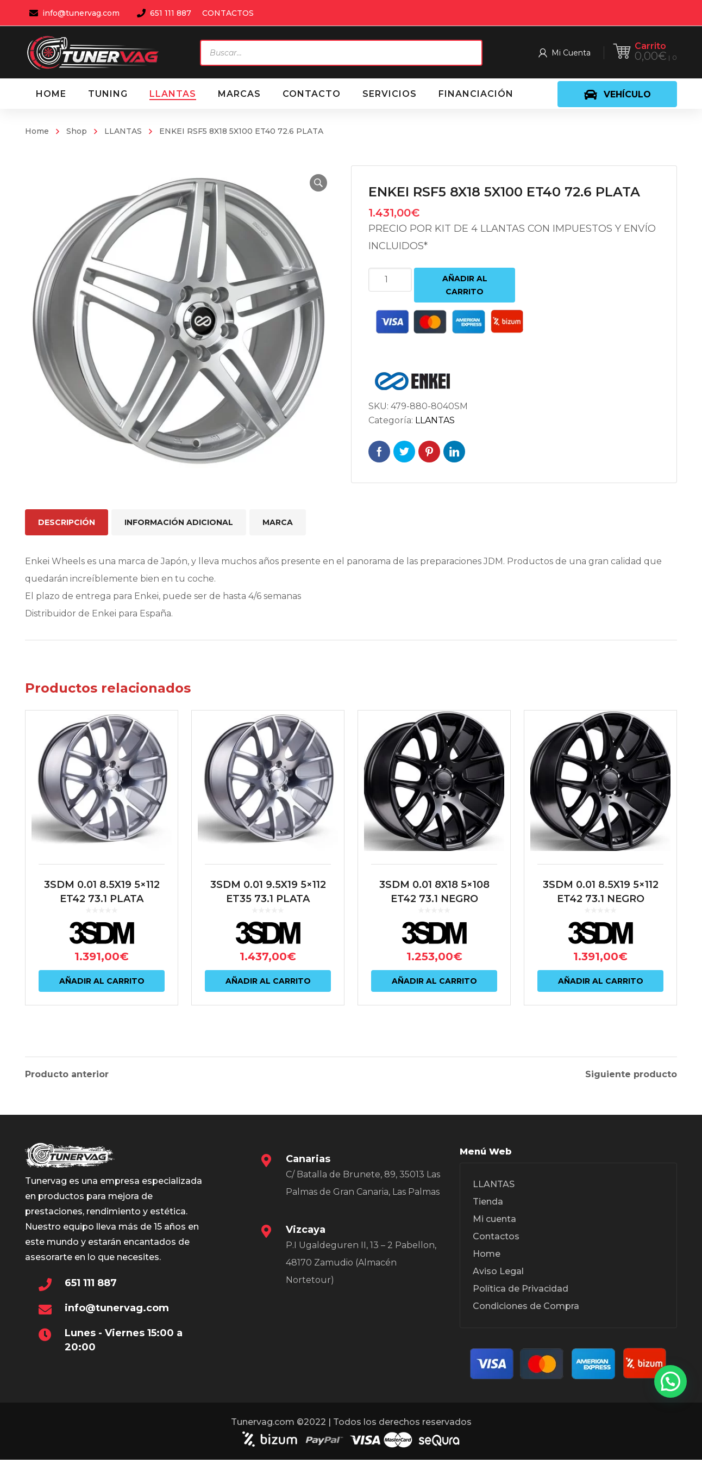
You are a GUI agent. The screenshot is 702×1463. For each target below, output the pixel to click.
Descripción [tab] (66, 522)
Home (37, 131)
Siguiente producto (631, 1074)
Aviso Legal (498, 1274)
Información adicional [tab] (178, 522)
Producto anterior (67, 1074)
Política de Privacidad (520, 1292)
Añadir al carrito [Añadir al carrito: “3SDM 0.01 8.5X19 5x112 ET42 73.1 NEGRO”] (600, 993)
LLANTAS (123, 131)
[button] (316, 183)
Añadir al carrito (464, 285)
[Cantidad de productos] (390, 280)
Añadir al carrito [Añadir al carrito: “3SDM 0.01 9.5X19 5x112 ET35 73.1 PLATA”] (268, 993)
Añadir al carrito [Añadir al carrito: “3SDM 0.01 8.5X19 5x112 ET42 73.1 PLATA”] (102, 993)
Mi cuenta (494, 1222)
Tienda (488, 1205)
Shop (76, 131)
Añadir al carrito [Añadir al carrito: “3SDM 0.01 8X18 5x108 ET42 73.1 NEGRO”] (434, 993)
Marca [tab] (277, 522)
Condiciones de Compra (526, 1309)
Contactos (496, 1239)
